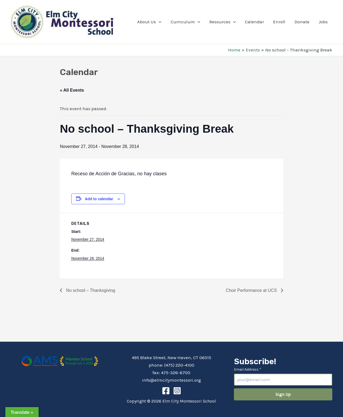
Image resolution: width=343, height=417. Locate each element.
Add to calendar (99, 199)
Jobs (323, 21)
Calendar (254, 21)
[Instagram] (177, 391)
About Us (149, 21)
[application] (158, 21)
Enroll (279, 21)
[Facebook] (166, 391)
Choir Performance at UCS (252, 290)
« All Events (72, 90)
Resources (222, 21)
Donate (302, 21)
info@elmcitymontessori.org (171, 380)
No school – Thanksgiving (90, 290)
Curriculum (185, 21)
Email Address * (247, 369)
